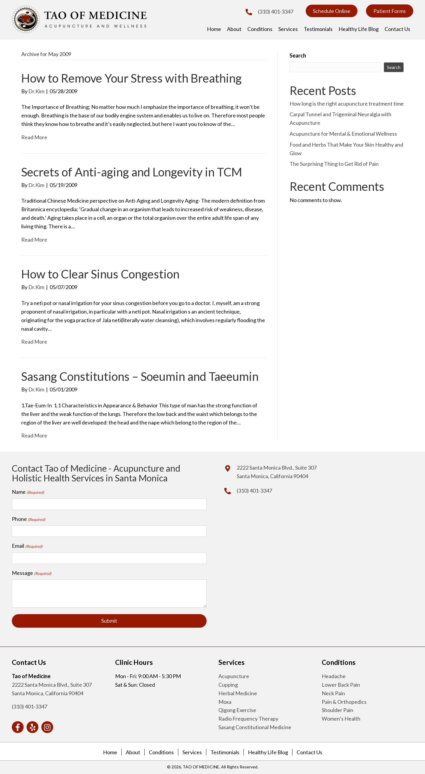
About (133, 751)
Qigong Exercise (237, 709)
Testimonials (224, 751)
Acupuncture (233, 675)
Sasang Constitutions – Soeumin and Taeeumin (140, 376)
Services (192, 751)
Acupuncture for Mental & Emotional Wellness (343, 133)
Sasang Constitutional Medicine (254, 726)
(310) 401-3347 (275, 11)
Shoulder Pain (337, 709)
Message (31, 572)
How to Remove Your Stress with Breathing (131, 78)
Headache (334, 675)
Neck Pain (333, 692)
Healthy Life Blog (268, 751)
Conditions (161, 751)
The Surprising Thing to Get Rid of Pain (334, 163)
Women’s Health (341, 717)
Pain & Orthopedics (344, 701)
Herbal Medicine (237, 692)
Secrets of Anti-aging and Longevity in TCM (131, 172)
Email (27, 545)
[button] (331, 10)
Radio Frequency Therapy (248, 717)
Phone (28, 518)
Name (28, 492)
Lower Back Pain (341, 683)
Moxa (224, 701)
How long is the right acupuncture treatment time (347, 103)
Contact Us (309, 751)
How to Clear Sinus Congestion (100, 274)
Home (110, 751)
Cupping (228, 683)
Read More (34, 137)
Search (298, 55)
